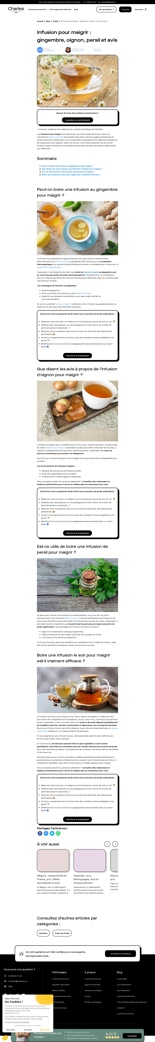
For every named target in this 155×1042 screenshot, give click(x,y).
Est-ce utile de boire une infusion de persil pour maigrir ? (68, 173)
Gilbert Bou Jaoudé (77, 50)
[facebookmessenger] (46, 839)
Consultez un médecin (120, 960)
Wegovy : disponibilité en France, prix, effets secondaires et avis (52, 885)
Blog (76, 9)
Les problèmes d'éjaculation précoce (132, 1008)
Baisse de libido (58, 997)
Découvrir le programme (77, 357)
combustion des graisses (49, 268)
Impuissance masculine (61, 1002)
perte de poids (61, 263)
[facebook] (40, 839)
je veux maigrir (63, 305)
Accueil (40, 21)
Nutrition (43, 939)
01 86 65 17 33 (15, 982)
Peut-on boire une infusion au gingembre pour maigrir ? (67, 167)
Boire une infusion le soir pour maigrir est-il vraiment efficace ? (71, 176)
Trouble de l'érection (60, 985)
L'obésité (120, 1014)
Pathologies (59, 978)
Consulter (125, 9)
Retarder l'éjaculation (61, 991)
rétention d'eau (83, 295)
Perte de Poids (62, 939)
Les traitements (123, 997)
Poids (55, 21)
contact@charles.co (17, 987)
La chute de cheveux (125, 1020)
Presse (88, 1002)
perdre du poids (56, 138)
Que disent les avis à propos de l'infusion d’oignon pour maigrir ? (72, 170)
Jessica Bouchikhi (49, 50)
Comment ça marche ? (37, 9)
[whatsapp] (58, 839)
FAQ (10, 992)
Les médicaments (124, 991)
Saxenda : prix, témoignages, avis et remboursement (86, 885)
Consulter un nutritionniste (77, 120)
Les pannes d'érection (126, 1002)
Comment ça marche (93, 985)
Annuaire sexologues (93, 997)
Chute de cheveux (59, 1014)
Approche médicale (92, 991)
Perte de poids (58, 1008)
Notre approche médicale (60, 9)
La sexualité (122, 985)
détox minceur (71, 622)
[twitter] (52, 839)
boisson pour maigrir (55, 450)
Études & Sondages (93, 1008)
